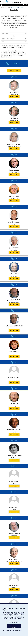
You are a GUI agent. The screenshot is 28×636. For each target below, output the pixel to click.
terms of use (18, 630)
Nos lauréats (7, 7)
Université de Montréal (4, 1)
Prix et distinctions (15, 2)
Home (2, 7)
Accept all (14, 627)
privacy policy (9, 630)
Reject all (14, 624)
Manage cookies (14, 622)
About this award (14, 71)
